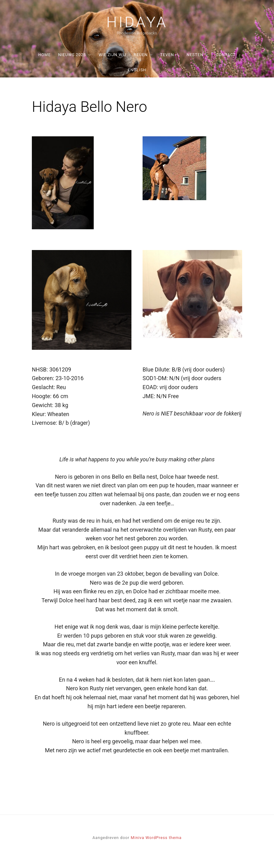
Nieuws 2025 (72, 54)
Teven (167, 54)
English (137, 70)
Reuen (141, 54)
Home (44, 54)
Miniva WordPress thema (156, 837)
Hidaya (137, 22)
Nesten (194, 54)
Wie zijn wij (112, 54)
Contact (226, 54)
